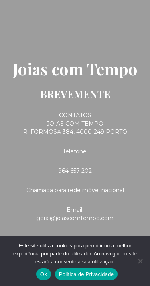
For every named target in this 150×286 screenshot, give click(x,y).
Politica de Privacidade (86, 274)
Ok (43, 274)
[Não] (140, 261)
